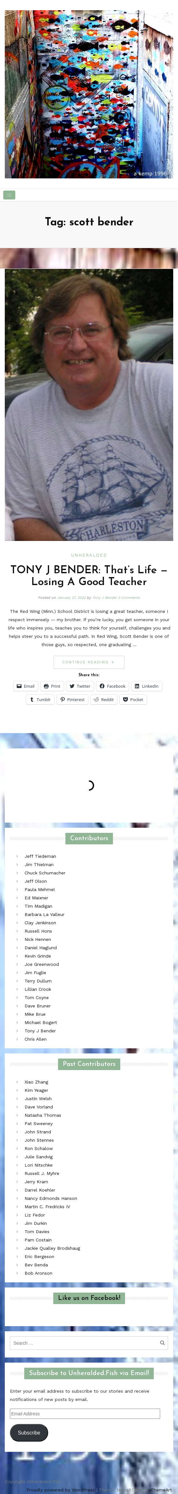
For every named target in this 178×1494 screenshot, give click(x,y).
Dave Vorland (39, 1106)
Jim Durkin (36, 1223)
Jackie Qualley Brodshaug (52, 1248)
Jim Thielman (39, 864)
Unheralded (89, 555)
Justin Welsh (38, 1098)
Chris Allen (36, 1039)
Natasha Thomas (43, 1115)
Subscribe (29, 1432)
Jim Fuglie (35, 972)
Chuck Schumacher (45, 872)
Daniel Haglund (41, 947)
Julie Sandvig (39, 1156)
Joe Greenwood (42, 964)
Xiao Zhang (36, 1081)
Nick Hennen (38, 939)
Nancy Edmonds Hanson (51, 1198)
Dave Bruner (38, 1005)
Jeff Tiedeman (40, 856)
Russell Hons (38, 931)
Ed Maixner (36, 897)
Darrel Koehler (40, 1190)
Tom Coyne (37, 997)
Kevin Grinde (38, 955)
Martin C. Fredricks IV (47, 1206)
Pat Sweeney (39, 1123)
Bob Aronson (38, 1273)
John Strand (38, 1131)
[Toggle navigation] (9, 195)
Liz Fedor (35, 1214)
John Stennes (39, 1140)
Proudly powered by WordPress (60, 1489)
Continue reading (93, 662)
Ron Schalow (39, 1148)
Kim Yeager (36, 1090)
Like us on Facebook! (89, 1298)
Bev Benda (36, 1264)
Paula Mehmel (40, 889)
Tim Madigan (38, 906)
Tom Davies (37, 1231)
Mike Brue (35, 1014)
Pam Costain (38, 1239)
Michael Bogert (41, 1022)
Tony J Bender (104, 598)
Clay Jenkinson (40, 922)
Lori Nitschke (39, 1165)
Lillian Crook (38, 989)
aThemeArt (160, 1489)
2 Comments (129, 598)
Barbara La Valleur (44, 914)
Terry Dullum (38, 980)
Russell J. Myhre (42, 1173)
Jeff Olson (36, 881)
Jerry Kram (36, 1181)
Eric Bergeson (39, 1256)
